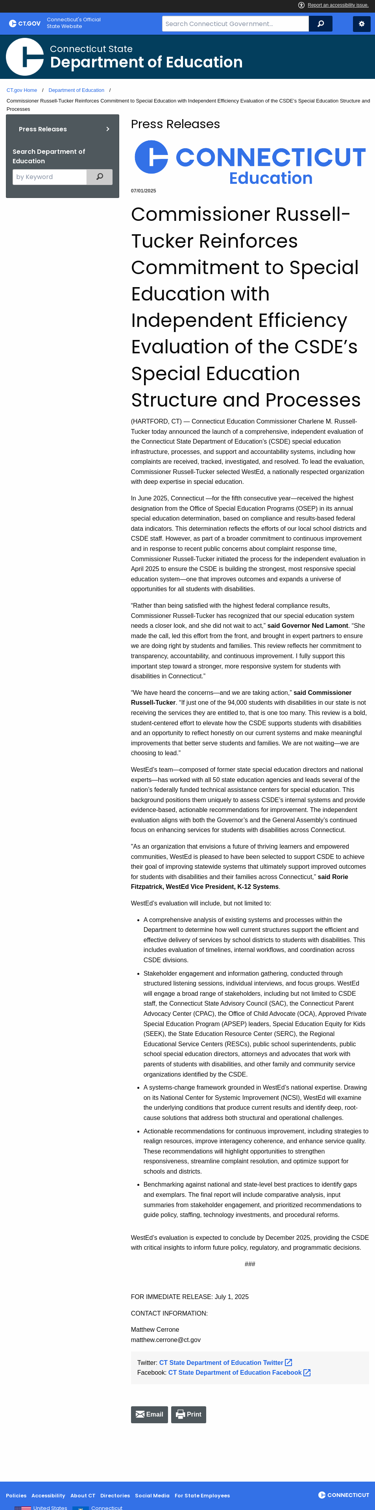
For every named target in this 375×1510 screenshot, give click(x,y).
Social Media (152, 1495)
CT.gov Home (22, 90)
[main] (187, 758)
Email (154, 1414)
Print (194, 1414)
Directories (115, 1495)
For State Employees (202, 1495)
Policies (16, 1495)
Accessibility (48, 1495)
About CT (83, 1495)
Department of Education (76, 90)
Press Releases (43, 129)
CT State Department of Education (227, 1362)
